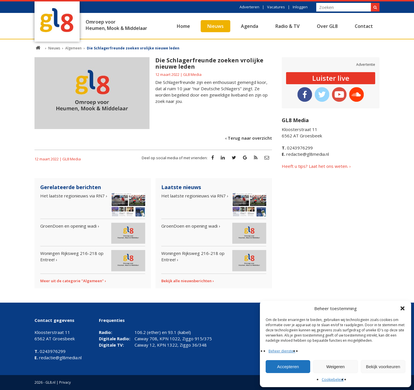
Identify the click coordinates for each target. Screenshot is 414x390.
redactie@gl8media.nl (305, 154)
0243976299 (297, 148)
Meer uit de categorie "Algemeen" (72, 280)
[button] (402, 308)
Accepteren (288, 366)
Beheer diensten (282, 351)
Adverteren (249, 6)
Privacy (65, 382)
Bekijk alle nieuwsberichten (186, 280)
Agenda (249, 26)
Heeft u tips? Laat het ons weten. (315, 166)
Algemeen (73, 48)
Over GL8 (327, 26)
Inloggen (300, 6)
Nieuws (215, 26)
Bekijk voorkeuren (383, 366)
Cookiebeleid (333, 379)
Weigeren (335, 366)
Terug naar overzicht (250, 138)
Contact (364, 26)
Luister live (330, 78)
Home (183, 26)
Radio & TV (287, 26)
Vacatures (276, 6)
